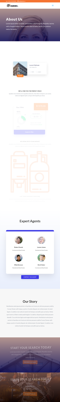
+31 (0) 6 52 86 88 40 (11, 1)
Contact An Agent (30, 277)
